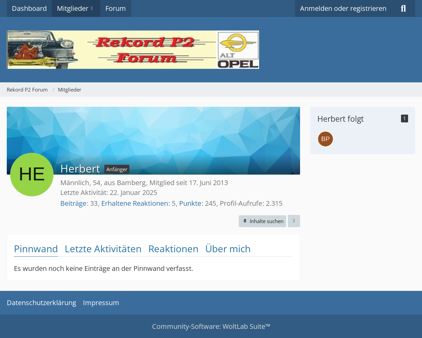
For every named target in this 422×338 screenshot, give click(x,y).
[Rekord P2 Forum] (211, 49)
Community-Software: (211, 326)
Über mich (228, 248)
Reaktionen (173, 248)
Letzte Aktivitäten (103, 248)
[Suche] (403, 8)
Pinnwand (36, 248)
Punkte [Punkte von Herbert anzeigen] (190, 203)
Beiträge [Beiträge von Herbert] (73, 203)
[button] (262, 221)
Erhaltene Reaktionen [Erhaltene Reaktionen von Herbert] (134, 203)
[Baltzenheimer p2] (325, 139)
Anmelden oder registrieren (343, 8)
